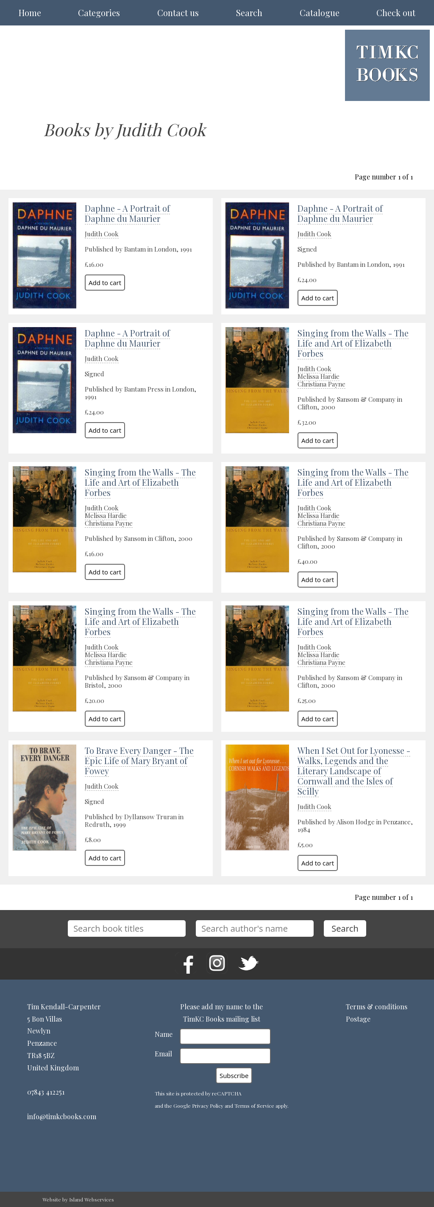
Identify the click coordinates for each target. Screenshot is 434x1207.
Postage (358, 1018)
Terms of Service (254, 1105)
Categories (99, 12)
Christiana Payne (321, 384)
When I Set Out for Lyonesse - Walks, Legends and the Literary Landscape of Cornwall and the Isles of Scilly (354, 771)
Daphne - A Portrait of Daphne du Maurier (127, 213)
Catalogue (319, 12)
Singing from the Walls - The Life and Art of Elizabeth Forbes (353, 343)
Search (249, 12)
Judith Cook (102, 234)
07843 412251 (45, 1091)
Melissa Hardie (318, 376)
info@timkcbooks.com (61, 1116)
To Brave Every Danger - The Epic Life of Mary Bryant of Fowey (139, 760)
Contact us (178, 12)
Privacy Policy (207, 1105)
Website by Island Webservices (78, 1199)
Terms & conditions (376, 1006)
